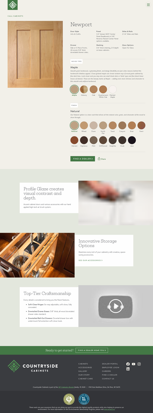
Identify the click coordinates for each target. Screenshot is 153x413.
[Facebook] (128, 364)
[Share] (102, 159)
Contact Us (108, 378)
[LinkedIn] (128, 368)
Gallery (82, 371)
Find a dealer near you (91, 350)
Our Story (84, 375)
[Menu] (148, 5)
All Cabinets (16, 16)
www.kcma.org (109, 409)
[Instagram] (139, 364)
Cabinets (83, 364)
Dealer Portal (110, 364)
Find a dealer (82, 158)
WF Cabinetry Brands (66, 387)
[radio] (74, 91)
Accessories (85, 367)
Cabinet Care (85, 378)
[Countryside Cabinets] (34, 370)
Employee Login (110, 367)
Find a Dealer (109, 375)
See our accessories (90, 270)
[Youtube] (133, 364)
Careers (106, 371)
